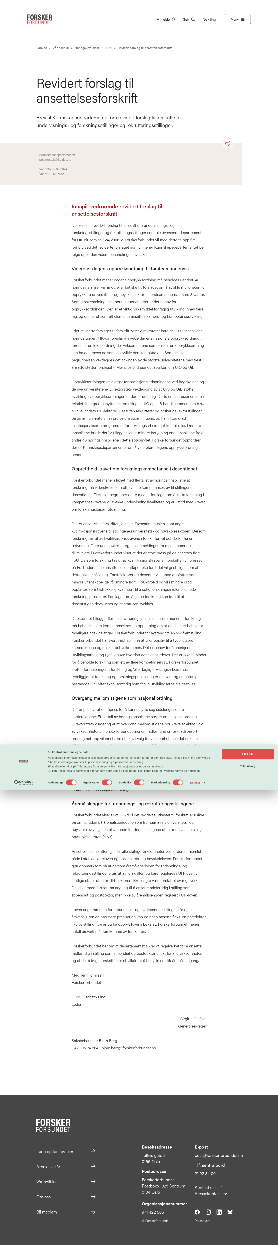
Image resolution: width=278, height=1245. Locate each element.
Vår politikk (66, 1181)
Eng (213, 19)
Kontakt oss (209, 1187)
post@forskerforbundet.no (219, 1155)
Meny (238, 19)
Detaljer (195, 1237)
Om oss (66, 1196)
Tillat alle (247, 1209)
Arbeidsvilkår (66, 1166)
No (205, 19)
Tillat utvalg (247, 1221)
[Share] (227, 143)
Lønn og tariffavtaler (66, 1151)
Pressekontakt (211, 1193)
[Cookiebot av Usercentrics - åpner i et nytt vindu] (23, 1238)
